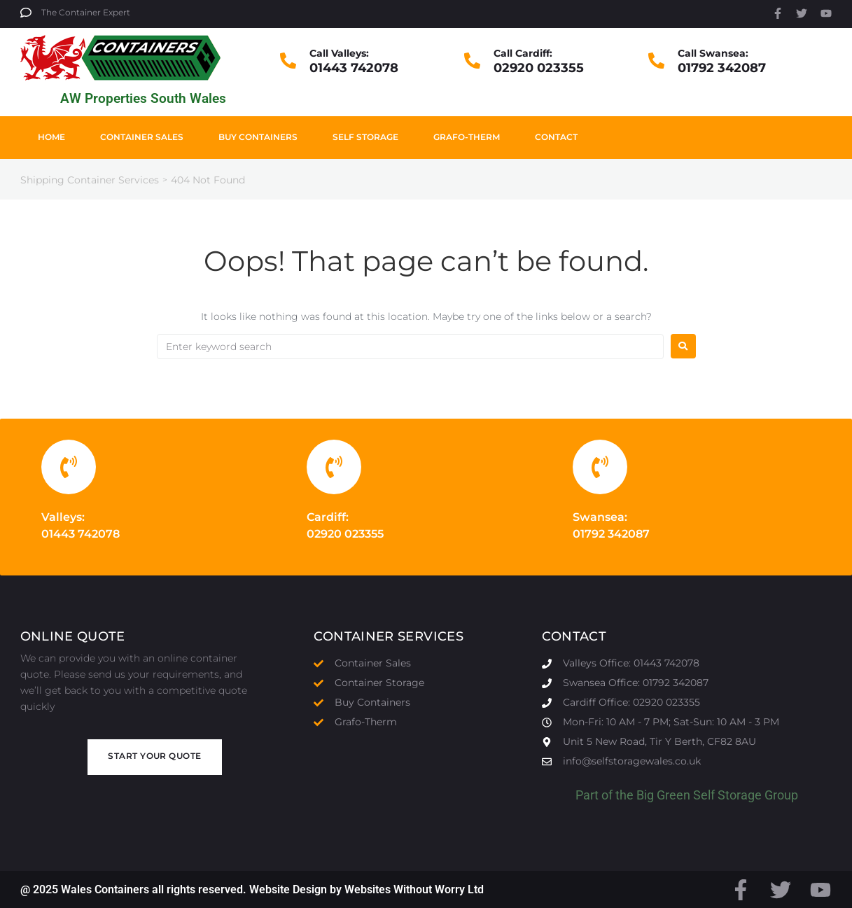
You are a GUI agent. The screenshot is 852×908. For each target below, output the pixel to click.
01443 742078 (353, 68)
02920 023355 (539, 68)
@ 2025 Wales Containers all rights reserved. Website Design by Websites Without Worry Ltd (252, 889)
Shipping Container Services (89, 180)
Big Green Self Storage (699, 795)
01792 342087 (722, 68)
